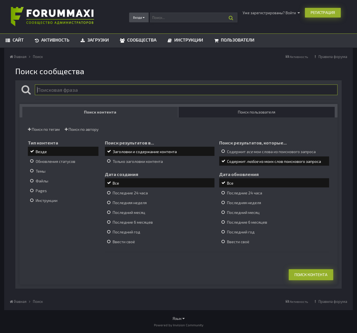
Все (116, 183)
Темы (40, 171)
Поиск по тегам (44, 129)
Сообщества (141, 39)
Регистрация (323, 12)
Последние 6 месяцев (133, 222)
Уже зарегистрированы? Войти (271, 13)
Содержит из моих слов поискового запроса (274, 161)
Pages (41, 190)
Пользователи (237, 39)
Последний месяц (129, 212)
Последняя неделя (130, 202)
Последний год (126, 232)
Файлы (42, 180)
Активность (54, 39)
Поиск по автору (81, 129)
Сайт (17, 39)
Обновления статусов (55, 161)
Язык (179, 318)
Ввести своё (124, 242)
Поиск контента (311, 274)
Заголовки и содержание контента (145, 151)
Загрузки (97, 39)
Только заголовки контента (138, 161)
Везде (41, 151)
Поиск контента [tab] (100, 112)
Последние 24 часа (130, 192)
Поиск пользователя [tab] (256, 112)
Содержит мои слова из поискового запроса (271, 151)
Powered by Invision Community (178, 325)
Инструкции (188, 39)
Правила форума (333, 56)
